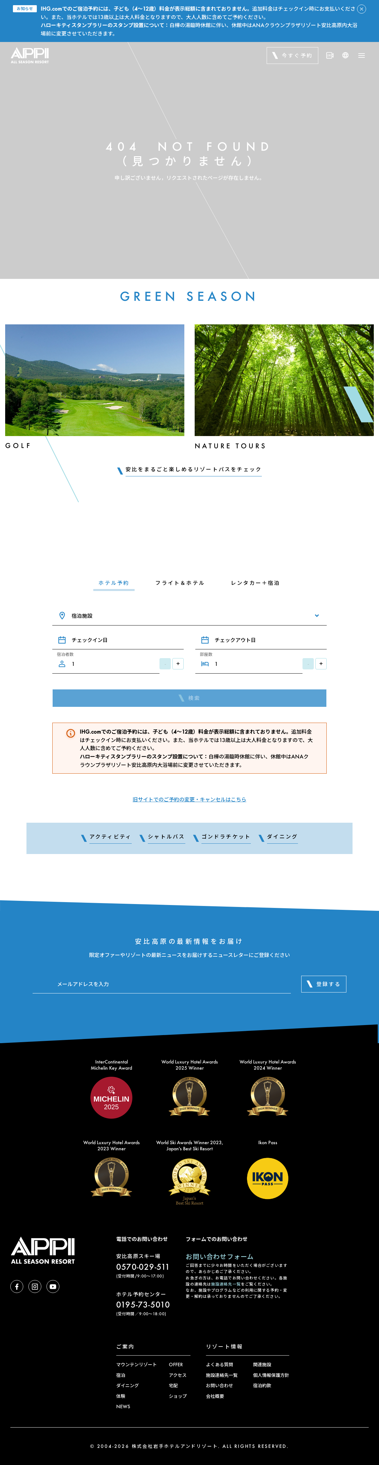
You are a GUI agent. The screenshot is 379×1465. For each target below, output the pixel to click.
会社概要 (215, 1396)
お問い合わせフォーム (220, 1256)
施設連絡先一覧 (226, 1284)
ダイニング (127, 1385)
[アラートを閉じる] (361, 9)
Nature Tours (231, 446)
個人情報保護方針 (271, 1375)
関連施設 (262, 1364)
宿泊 (120, 1375)
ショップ (178, 1396)
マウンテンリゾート (136, 1364)
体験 (120, 1396)
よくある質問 (219, 1364)
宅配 (173, 1385)
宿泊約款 (262, 1385)
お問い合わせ (219, 1385)
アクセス (178, 1375)
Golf (18, 445)
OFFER (176, 1364)
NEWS (123, 1406)
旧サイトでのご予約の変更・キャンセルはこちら (189, 799)
